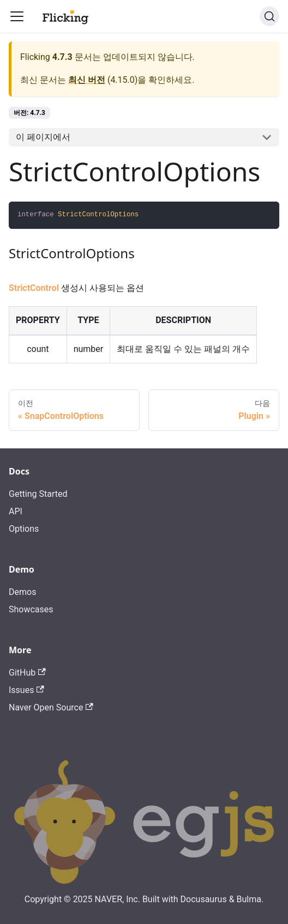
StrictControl (34, 288)
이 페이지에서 (43, 137)
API (15, 511)
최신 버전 (86, 80)
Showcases (31, 609)
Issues (26, 690)
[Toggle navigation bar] (17, 16)
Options (24, 529)
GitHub (27, 672)
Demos (22, 592)
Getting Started (38, 494)
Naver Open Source (51, 707)
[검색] (269, 16)
